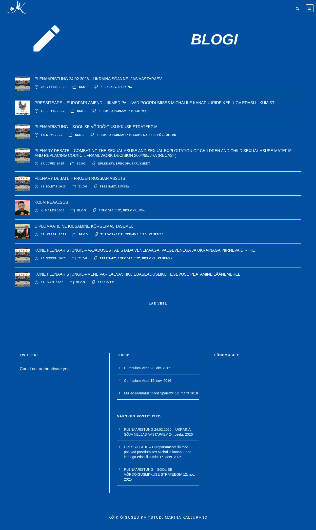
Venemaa (156, 234)
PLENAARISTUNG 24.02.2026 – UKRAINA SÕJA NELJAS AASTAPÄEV (98, 79)
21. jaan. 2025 (52, 282)
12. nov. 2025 (51, 135)
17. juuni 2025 (52, 163)
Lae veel (158, 303)
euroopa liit (110, 210)
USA (142, 210)
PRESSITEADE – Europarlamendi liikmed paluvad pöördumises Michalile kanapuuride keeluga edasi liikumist (155, 103)
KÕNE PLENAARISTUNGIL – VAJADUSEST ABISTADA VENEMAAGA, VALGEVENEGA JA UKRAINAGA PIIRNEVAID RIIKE (145, 250)
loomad (142, 111)
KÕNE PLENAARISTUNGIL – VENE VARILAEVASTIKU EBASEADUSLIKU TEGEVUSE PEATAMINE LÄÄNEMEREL (137, 274)
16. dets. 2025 (52, 111)
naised (149, 135)
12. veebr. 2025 (53, 258)
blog (83, 87)
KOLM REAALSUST (52, 202)
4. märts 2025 (53, 210)
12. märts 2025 (53, 186)
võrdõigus (166, 135)
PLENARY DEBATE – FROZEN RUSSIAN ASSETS (80, 178)
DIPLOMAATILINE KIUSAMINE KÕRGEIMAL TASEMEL (84, 226)
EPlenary (108, 87)
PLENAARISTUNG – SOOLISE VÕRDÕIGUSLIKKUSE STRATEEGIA (96, 127)
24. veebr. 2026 (53, 87)
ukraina (125, 87)
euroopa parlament (116, 111)
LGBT (137, 135)
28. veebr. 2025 (53, 234)
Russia (123, 186)
